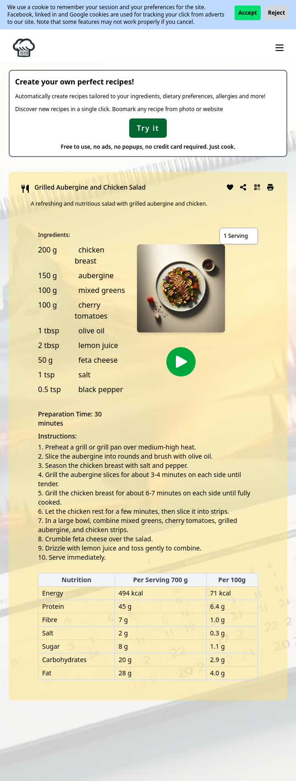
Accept (247, 13)
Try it (148, 128)
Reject (276, 13)
